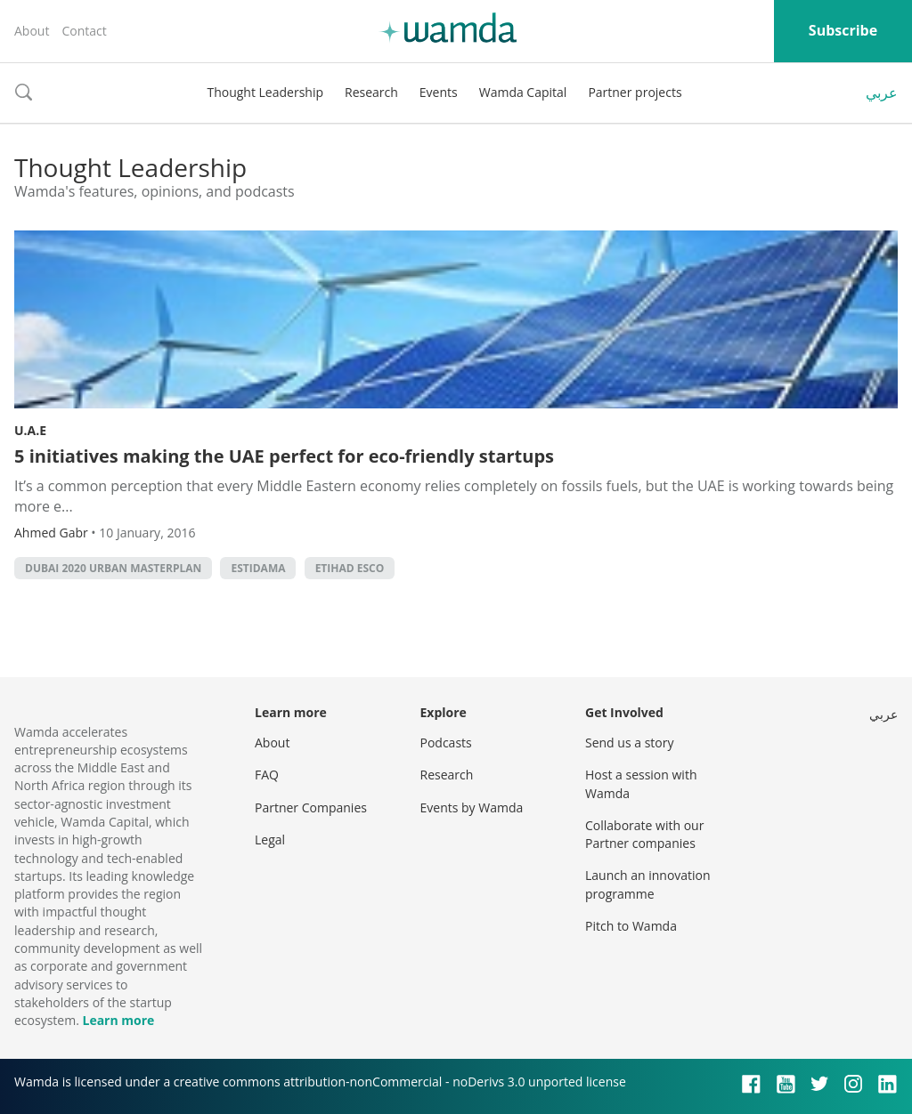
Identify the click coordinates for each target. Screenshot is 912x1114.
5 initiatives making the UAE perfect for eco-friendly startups (284, 456)
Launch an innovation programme (648, 884)
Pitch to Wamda (631, 925)
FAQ (267, 774)
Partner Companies (311, 807)
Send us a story (629, 742)
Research (371, 92)
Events (438, 92)
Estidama (258, 568)
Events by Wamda (472, 807)
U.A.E (30, 430)
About (31, 30)
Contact (83, 30)
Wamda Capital (523, 92)
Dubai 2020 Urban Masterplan (113, 568)
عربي (882, 92)
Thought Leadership (265, 92)
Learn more (118, 1020)
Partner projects (634, 92)
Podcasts (446, 742)
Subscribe (843, 30)
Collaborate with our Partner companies (644, 834)
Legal (270, 839)
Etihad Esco (350, 568)
